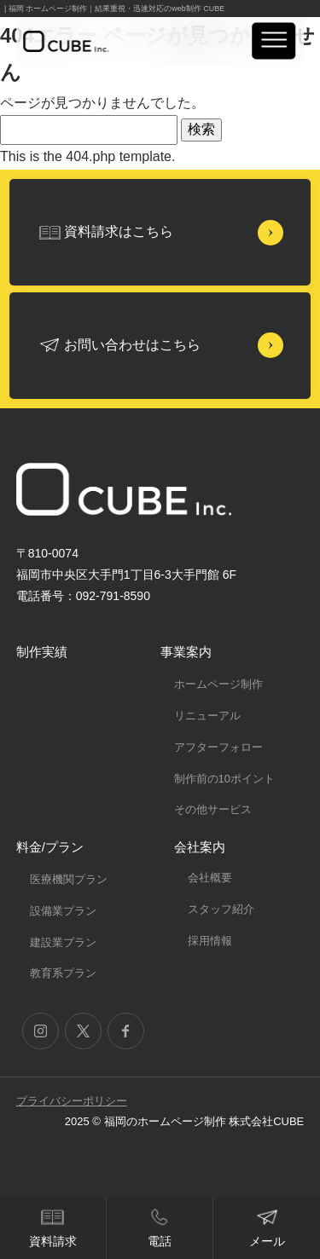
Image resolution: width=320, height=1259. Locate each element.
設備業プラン (63, 910)
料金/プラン (50, 847)
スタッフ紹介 (221, 909)
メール (267, 1241)
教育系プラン (63, 973)
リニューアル (207, 715)
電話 (160, 1241)
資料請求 (53, 1241)
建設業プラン (63, 942)
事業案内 (186, 651)
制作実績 (41, 651)
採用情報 (210, 940)
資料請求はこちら (118, 231)
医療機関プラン (69, 879)
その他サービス (213, 809)
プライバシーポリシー (71, 1100)
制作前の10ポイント (224, 778)
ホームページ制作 (218, 684)
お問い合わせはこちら (132, 345)
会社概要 (210, 877)
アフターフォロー (218, 747)
